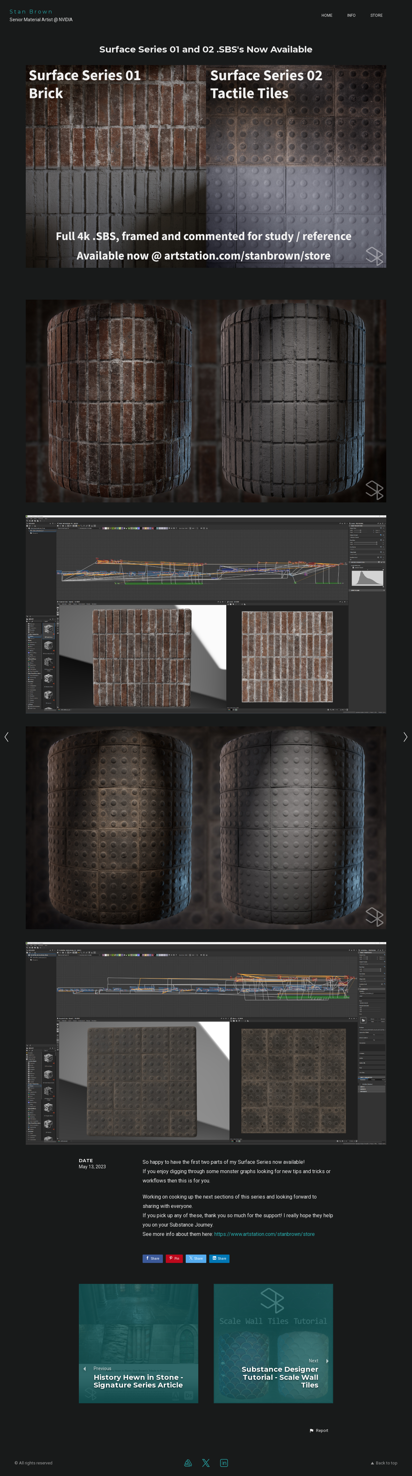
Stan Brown (31, 12)
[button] (318, 1431)
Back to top (384, 1463)
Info (351, 15)
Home (327, 15)
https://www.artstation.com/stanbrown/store (264, 1234)
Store (376, 15)
